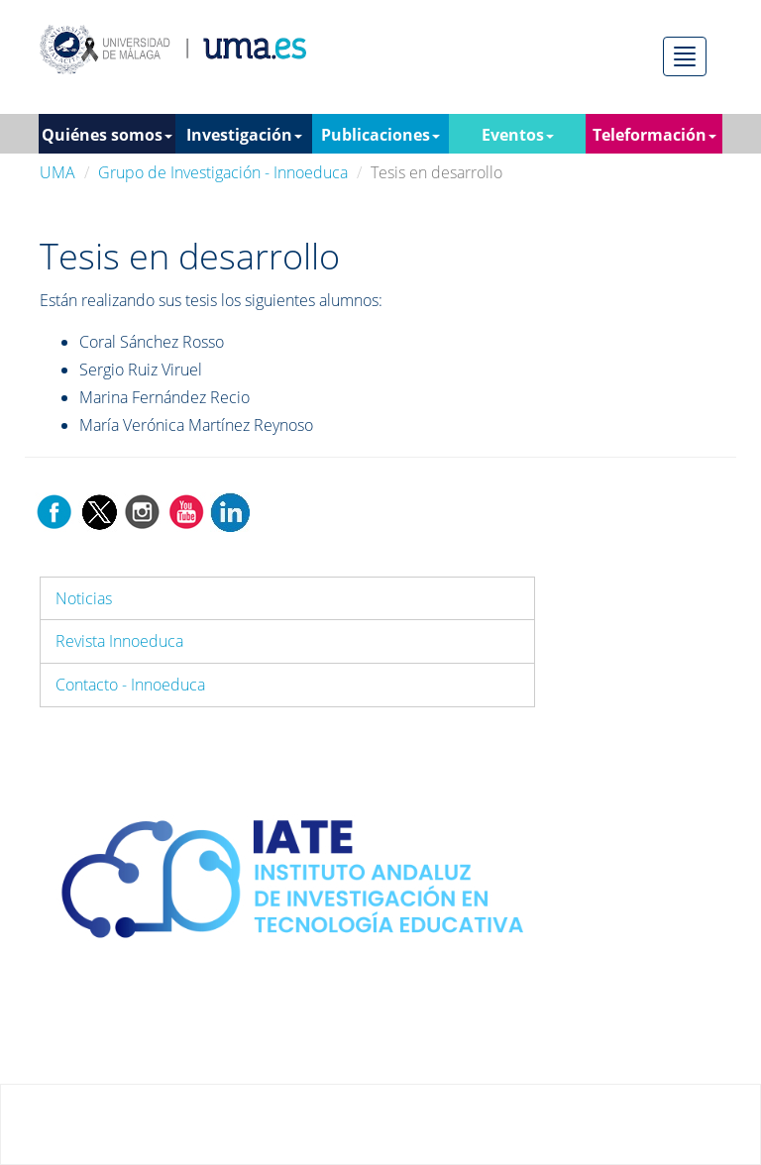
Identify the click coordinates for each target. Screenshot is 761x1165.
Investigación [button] (244, 135)
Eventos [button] (518, 135)
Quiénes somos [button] (107, 135)
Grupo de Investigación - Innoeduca (223, 172)
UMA (57, 172)
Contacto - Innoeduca (130, 684)
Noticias (83, 598)
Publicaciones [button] (380, 135)
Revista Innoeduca (119, 641)
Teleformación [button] (654, 135)
